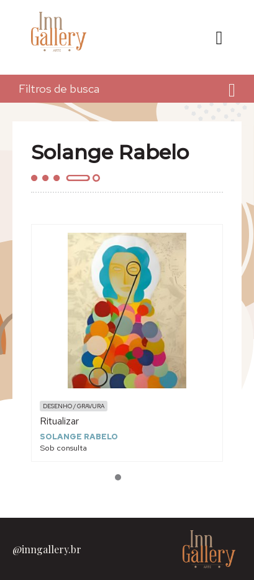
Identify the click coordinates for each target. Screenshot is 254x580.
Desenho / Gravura (73, 406)
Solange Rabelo (79, 436)
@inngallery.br (46, 549)
